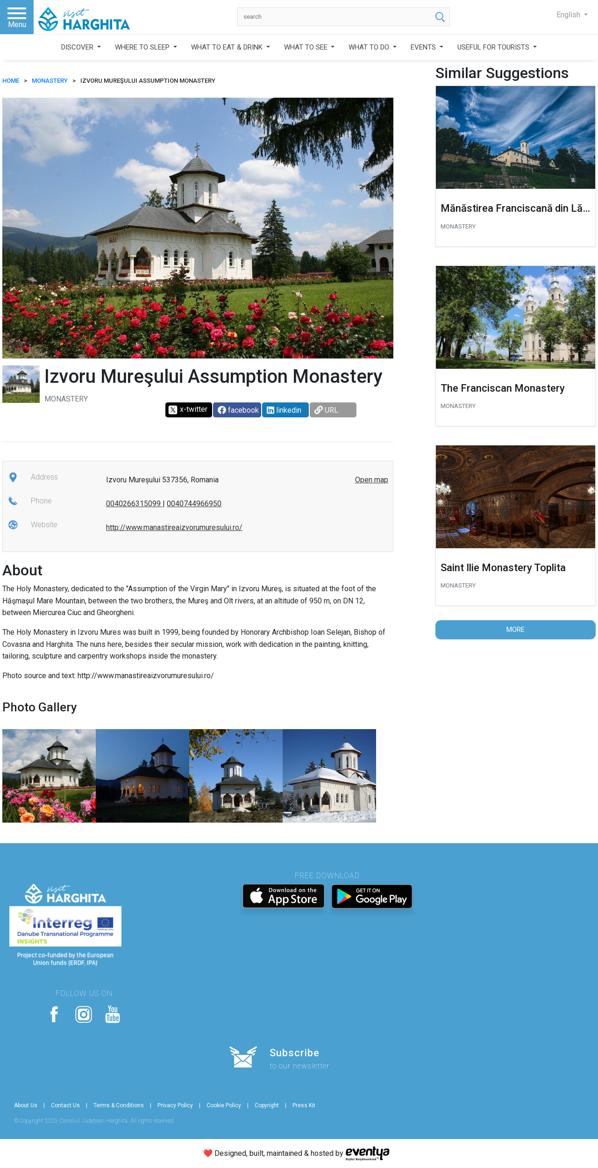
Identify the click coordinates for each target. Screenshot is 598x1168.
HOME (10, 80)
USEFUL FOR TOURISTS (494, 47)
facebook (238, 410)
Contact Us (65, 1105)
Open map (371, 479)
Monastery (50, 80)
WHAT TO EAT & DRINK (227, 47)
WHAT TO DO (370, 47)
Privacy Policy (175, 1105)
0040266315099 (134, 503)
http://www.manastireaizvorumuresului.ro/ (174, 527)
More (515, 629)
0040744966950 (194, 503)
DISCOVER (78, 47)
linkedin (284, 410)
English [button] (569, 14)
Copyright (267, 1105)
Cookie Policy (223, 1105)
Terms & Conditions (118, 1105)
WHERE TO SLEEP (143, 47)
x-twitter (187, 410)
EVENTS (424, 47)
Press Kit (303, 1105)
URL (326, 410)
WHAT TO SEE (306, 47)
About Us (25, 1105)
